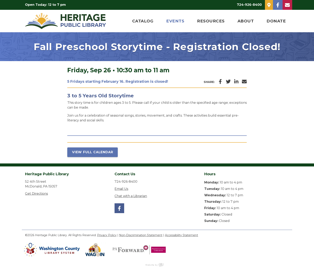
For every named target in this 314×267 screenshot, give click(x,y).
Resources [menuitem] (211, 21)
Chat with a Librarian (131, 196)
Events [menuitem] (175, 21)
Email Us (121, 189)
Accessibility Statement (181, 235)
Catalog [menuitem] (143, 21)
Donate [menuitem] (276, 21)
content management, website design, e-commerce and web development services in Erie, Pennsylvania (157, 264)
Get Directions (36, 193)
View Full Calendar (92, 152)
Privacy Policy (107, 235)
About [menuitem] (246, 21)
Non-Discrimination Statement (140, 235)
